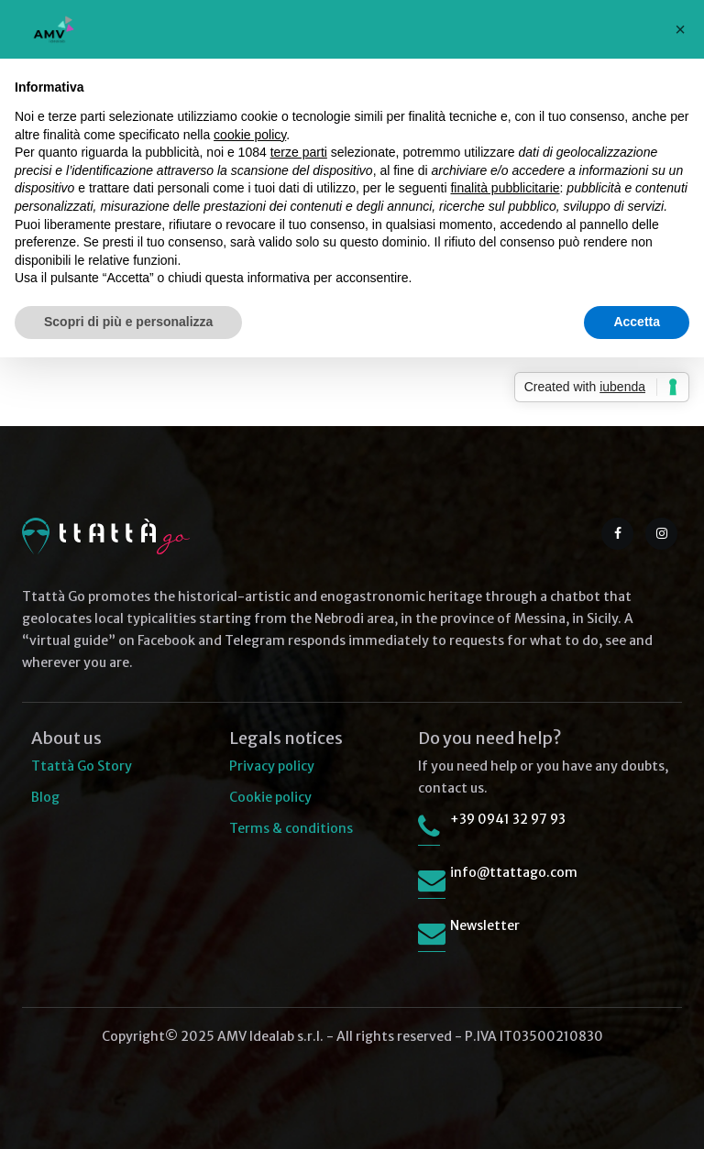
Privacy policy (271, 766)
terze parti (298, 152)
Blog (45, 797)
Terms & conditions (291, 828)
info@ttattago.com (514, 872)
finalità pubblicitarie (504, 188)
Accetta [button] (636, 321)
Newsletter (485, 925)
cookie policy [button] (250, 134)
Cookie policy (270, 797)
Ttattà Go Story (81, 766)
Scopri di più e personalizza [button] (128, 321)
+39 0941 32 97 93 (508, 819)
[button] (680, 29)
